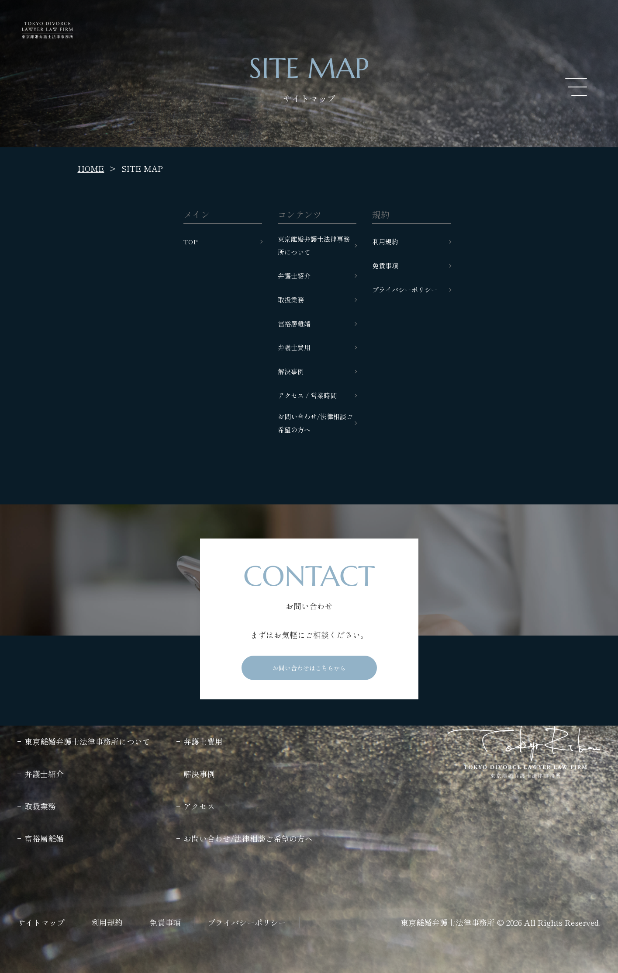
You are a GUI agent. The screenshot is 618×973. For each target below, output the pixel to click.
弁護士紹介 (294, 275)
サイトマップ (41, 922)
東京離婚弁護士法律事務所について (314, 245)
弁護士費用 (294, 347)
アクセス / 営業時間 (307, 395)
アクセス (199, 806)
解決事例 (291, 371)
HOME (91, 168)
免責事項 (385, 265)
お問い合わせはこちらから (309, 668)
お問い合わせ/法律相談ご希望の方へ (315, 423)
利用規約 (385, 241)
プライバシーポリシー (405, 289)
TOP (190, 241)
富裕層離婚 (294, 323)
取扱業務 (291, 299)
